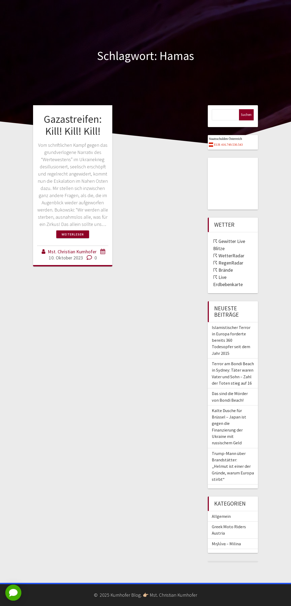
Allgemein (221, 516)
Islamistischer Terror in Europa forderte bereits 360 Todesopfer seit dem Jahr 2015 (231, 340)
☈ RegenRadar (228, 263)
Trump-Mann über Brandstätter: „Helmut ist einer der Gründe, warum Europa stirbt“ (233, 466)
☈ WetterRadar (228, 256)
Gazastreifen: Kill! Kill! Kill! (73, 125)
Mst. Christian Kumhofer (72, 252)
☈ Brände (223, 270)
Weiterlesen (73, 234)
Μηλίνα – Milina (226, 543)
